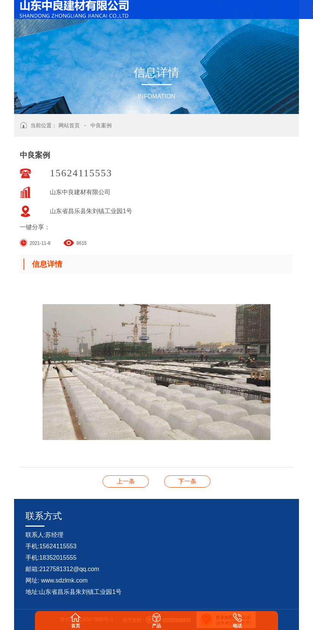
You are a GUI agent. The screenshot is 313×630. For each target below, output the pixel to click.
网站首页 (69, 125)
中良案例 (101, 125)
